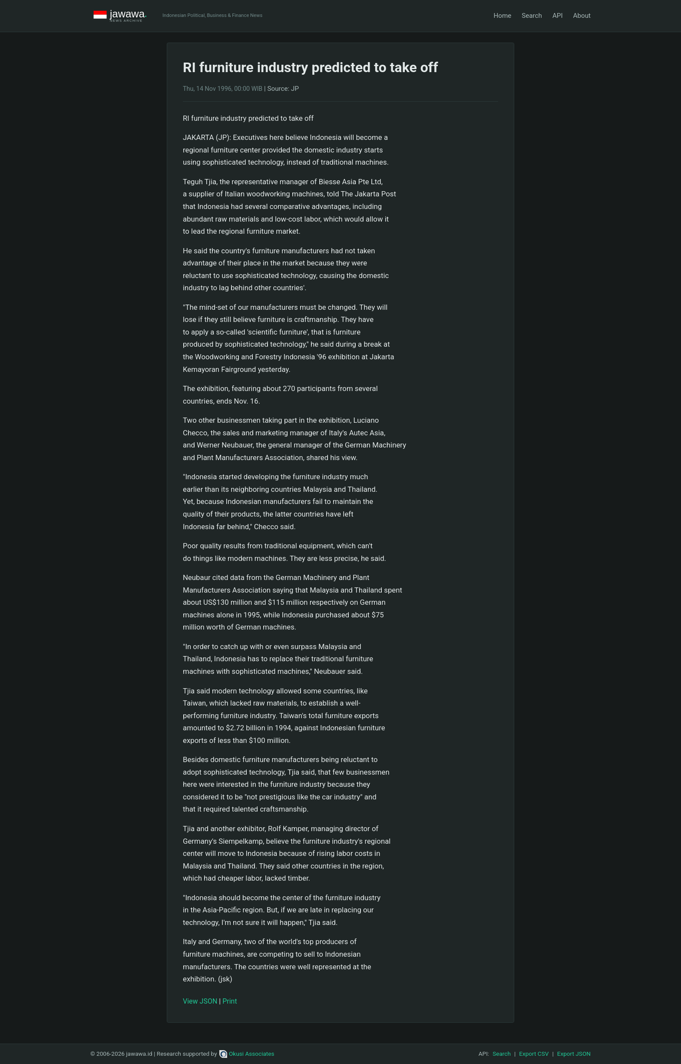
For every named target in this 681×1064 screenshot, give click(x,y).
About (582, 16)
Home (502, 16)
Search (532, 16)
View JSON (200, 1001)
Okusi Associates (246, 1053)
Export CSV (534, 1053)
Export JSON (574, 1053)
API (557, 16)
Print (229, 1001)
